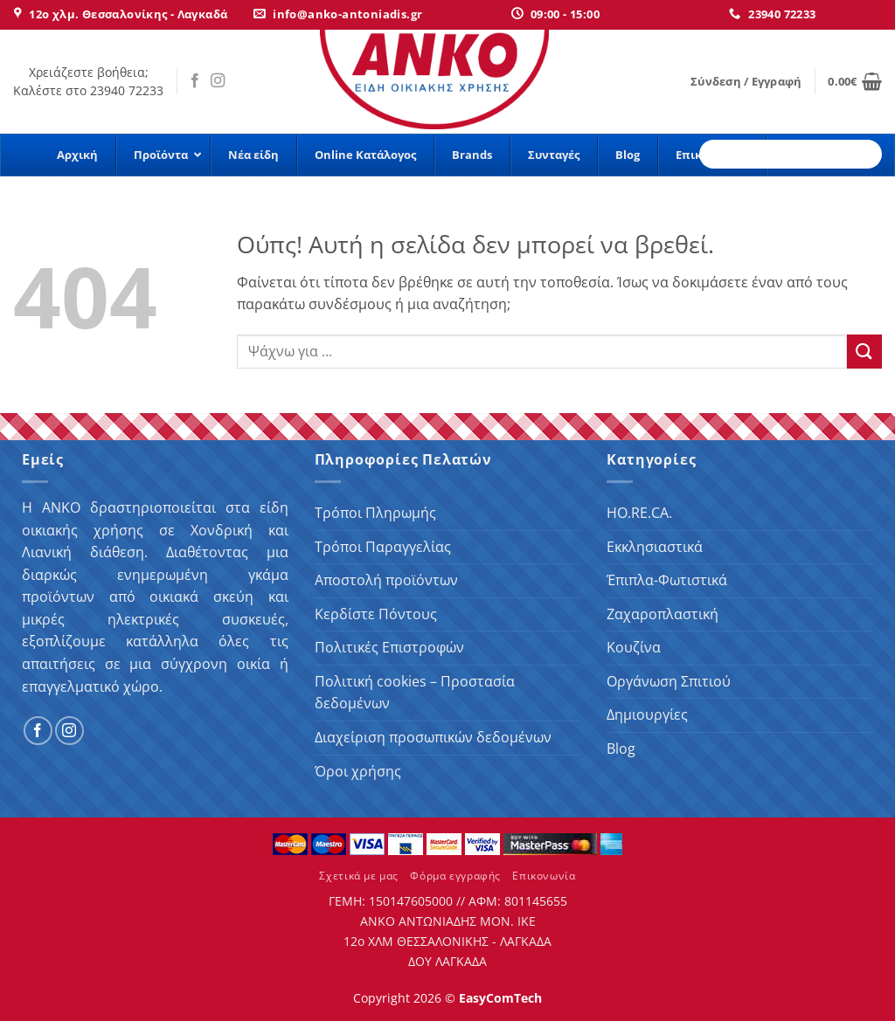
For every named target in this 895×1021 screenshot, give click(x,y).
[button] (745, 81)
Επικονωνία (543, 875)
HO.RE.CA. (639, 512)
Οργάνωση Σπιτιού (669, 681)
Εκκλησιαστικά (655, 546)
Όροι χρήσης (358, 771)
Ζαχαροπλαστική (662, 614)
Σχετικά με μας (359, 875)
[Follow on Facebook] (195, 81)
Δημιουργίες (647, 714)
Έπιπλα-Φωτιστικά (667, 580)
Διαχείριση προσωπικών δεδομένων (433, 737)
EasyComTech (500, 998)
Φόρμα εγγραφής (455, 875)
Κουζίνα (634, 647)
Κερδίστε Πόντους (376, 614)
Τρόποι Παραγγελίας (383, 546)
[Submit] (864, 352)
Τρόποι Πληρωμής (375, 512)
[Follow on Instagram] (218, 81)
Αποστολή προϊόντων (386, 580)
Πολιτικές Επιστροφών (389, 647)
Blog (621, 748)
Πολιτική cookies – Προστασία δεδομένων (415, 693)
